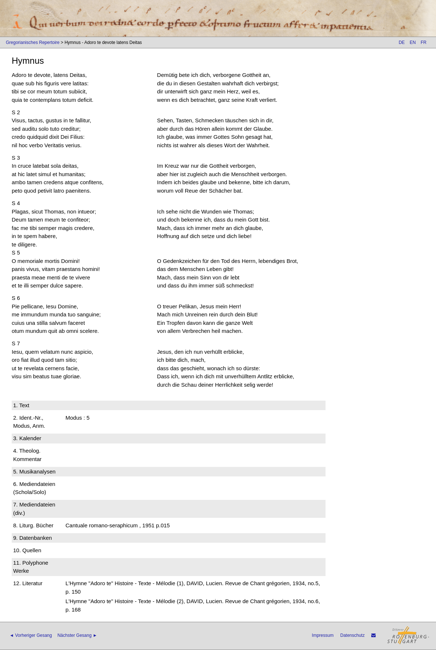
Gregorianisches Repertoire (33, 42)
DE (402, 42)
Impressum (323, 635)
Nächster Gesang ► (77, 635)
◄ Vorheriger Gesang (31, 635)
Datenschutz (352, 635)
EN (413, 42)
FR (423, 42)
